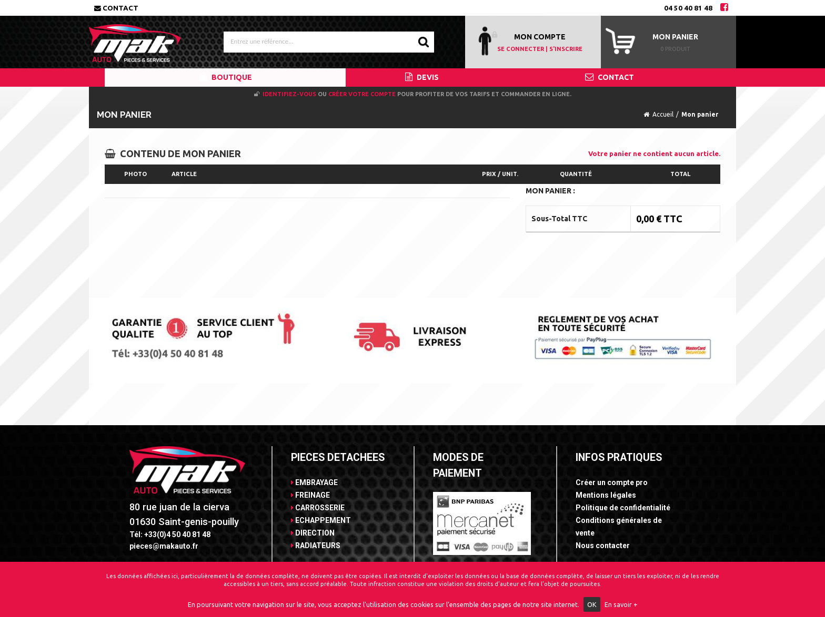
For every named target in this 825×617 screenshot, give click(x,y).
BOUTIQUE (225, 77)
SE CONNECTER (520, 49)
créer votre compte (362, 94)
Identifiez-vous (289, 94)
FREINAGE (310, 495)
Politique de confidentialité (623, 507)
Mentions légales (606, 495)
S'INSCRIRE (565, 49)
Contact (116, 8)
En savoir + (621, 604)
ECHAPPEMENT (321, 520)
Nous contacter (603, 545)
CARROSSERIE (318, 507)
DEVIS (422, 77)
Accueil (662, 114)
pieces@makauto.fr (163, 546)
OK (592, 604)
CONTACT (609, 77)
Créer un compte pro (612, 482)
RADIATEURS (315, 545)
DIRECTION (313, 533)
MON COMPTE (540, 37)
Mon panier (675, 37)
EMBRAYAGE (314, 482)
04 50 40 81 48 (688, 8)
